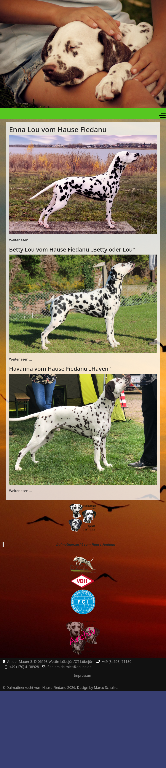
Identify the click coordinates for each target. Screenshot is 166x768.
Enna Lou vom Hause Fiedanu (58, 129)
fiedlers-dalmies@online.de (69, 666)
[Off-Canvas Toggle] (162, 115)
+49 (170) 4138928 (24, 666)
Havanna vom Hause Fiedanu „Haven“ (60, 368)
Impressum (83, 675)
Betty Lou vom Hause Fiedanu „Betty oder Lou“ (72, 249)
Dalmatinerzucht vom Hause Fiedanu (85, 544)
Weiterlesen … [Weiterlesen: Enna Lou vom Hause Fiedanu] (20, 240)
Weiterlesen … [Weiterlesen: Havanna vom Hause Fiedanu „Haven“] (20, 490)
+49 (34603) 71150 (116, 661)
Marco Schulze (105, 687)
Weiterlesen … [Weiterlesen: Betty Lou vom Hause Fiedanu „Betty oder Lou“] (20, 359)
